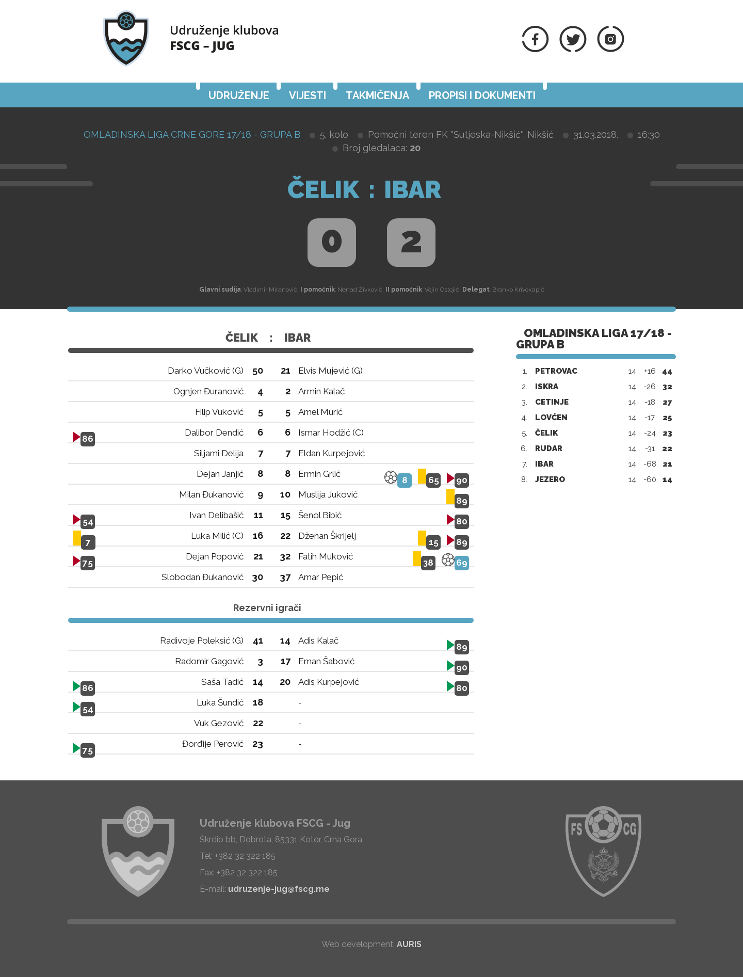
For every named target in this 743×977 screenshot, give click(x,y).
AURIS (409, 944)
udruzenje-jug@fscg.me (279, 889)
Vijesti (307, 95)
